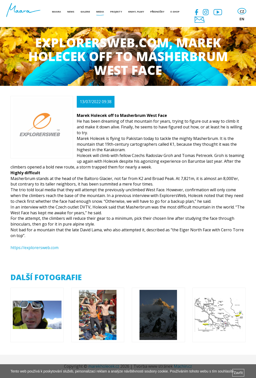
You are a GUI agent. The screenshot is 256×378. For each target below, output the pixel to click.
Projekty (116, 11)
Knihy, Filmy (136, 11)
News (70, 11)
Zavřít (238, 373)
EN (242, 19)
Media (100, 11)
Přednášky (157, 11)
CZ (242, 11)
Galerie (85, 11)
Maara (56, 11)
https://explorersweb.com (34, 247)
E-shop (175, 11)
